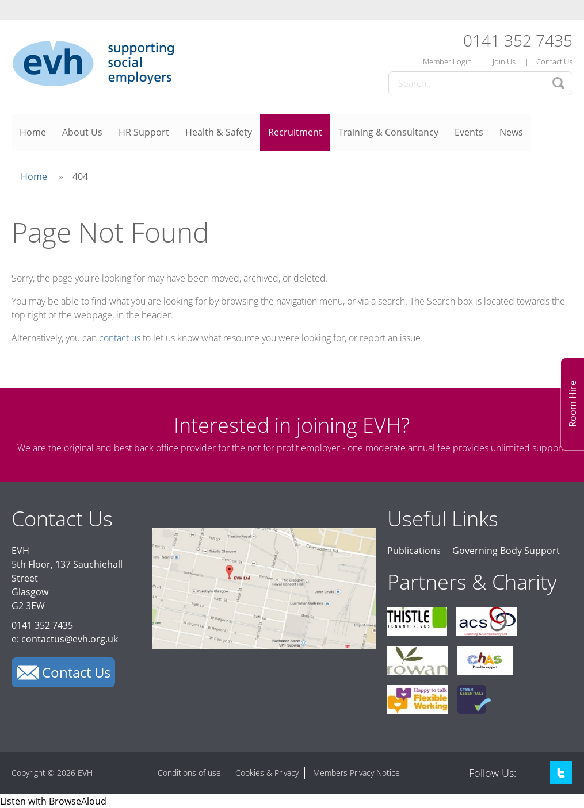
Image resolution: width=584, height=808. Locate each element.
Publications (414, 550)
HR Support (144, 132)
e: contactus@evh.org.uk (65, 639)
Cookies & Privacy (267, 772)
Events (469, 132)
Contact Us (554, 61)
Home (33, 132)
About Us (82, 132)
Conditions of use (189, 772)
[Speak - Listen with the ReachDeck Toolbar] (53, 801)
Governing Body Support (506, 550)
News (511, 132)
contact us (119, 338)
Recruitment (295, 132)
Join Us (504, 61)
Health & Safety (218, 132)
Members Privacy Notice (356, 772)
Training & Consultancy (388, 132)
